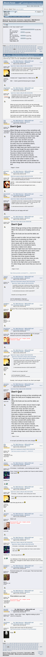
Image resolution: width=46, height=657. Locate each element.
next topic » (41, 49)
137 (8, 48)
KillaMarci (6, 303)
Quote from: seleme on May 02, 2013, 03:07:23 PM (22, 491)
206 (18, 52)
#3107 (41, 278)
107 (12, 45)
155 (12, 49)
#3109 (41, 330)
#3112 (41, 445)
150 (35, 48)
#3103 (41, 122)
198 (35, 51)
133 (33, 46)
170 (10, 50)
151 (4, 49)
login (17, 9)
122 (10, 46)
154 (10, 49)
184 (6, 51)
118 (35, 45)
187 (12, 51)
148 (31, 48)
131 (29, 46)
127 (20, 46)
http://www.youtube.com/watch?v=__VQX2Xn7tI (23, 273)
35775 (22, 52)
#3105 (41, 195)
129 (25, 46)
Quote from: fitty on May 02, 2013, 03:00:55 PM (21, 221)
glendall (6, 609)
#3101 (41, 62)
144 (22, 48)
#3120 (41, 623)
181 (33, 50)
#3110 (41, 351)
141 (16, 48)
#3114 (41, 488)
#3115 (41, 515)
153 (8, 49)
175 (20, 50)
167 (4, 50)
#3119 (41, 610)
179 (29, 50)
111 (21, 45)
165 (33, 49)
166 (36, 49)
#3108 (41, 305)
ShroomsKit (7, 194)
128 (22, 46)
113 (25, 45)
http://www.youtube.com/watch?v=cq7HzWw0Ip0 (23, 629)
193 (25, 51)
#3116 (41, 538)
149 (33, 48)
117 (33, 45)
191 (20, 51)
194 (27, 51)
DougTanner (7, 328)
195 (29, 51)
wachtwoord (7, 216)
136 (6, 48)
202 (10, 52)
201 (8, 52)
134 (35, 46)
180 (31, 50)
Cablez (5, 61)
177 (25, 50)
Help (11, 16)
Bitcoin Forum (6, 20)
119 (4, 46)
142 (18, 48)
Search (15, 16)
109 (16, 45)
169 (8, 50)
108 (14, 45)
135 (4, 48)
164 (31, 49)
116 (31, 45)
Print (41, 51)
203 (12, 52)
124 (14, 46)
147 (29, 48)
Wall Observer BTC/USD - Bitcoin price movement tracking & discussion (21, 20)
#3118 (41, 592)
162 (27, 49)
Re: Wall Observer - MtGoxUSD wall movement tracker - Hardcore (23, 61)
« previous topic (40, 47)
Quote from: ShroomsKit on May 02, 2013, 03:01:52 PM (23, 281)
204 (14, 52)
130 (27, 46)
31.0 (9, 13)
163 (29, 49)
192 (22, 51)
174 (18, 50)
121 (8, 46)
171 (12, 50)
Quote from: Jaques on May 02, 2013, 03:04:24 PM (22, 355)
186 (10, 51)
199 (4, 52)
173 (16, 50)
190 (18, 51)
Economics (20, 20)
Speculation (27, 20)
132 (31, 46)
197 (33, 51)
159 (21, 49)
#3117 (41, 567)
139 (12, 48)
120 (6, 46)
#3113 (41, 464)
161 (25, 49)
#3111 (41, 385)
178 (27, 50)
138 (10, 48)
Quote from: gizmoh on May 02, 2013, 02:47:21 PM (22, 176)
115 (29, 45)
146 (27, 48)
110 (19, 45)
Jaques (6, 276)
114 (27, 45)
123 (12, 46)
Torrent (5, 14)
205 (16, 52)
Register (24, 16)
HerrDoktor (7, 622)
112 (23, 45)
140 (14, 48)
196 (31, 51)
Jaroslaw (6, 384)
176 (22, 50)
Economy (13, 20)
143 (20, 48)
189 (16, 51)
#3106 (41, 218)
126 (18, 46)
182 (35, 50)
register (21, 9)
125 (16, 46)
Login (19, 16)
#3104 (41, 172)
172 (14, 50)
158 (19, 49)
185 (8, 51)
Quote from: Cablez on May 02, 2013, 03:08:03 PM (21, 542)
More (28, 16)
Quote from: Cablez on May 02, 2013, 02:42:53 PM (21, 66)
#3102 (41, 89)
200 (6, 52)
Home (7, 16)
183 (4, 51)
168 (6, 50)
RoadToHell (7, 88)
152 (6, 49)
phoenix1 (6, 171)
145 (25, 48)
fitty (5, 120)
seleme (6, 463)
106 (10, 45)
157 (17, 49)
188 (14, 51)
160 (23, 49)
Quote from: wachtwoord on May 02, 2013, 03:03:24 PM (23, 449)
